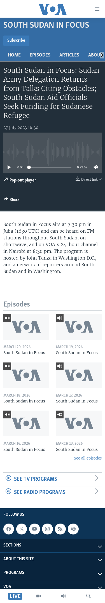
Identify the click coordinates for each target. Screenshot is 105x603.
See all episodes (88, 458)
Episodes (40, 55)
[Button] (11, 200)
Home (14, 55)
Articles (69, 55)
